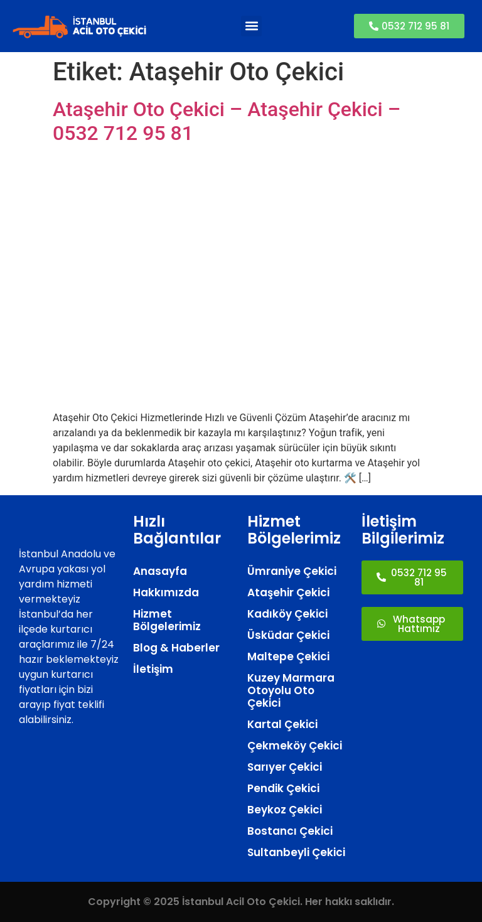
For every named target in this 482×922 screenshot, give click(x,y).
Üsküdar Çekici (288, 635)
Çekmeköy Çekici (294, 745)
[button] (251, 26)
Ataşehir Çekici (288, 592)
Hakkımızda (166, 592)
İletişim (153, 669)
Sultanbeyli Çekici (296, 852)
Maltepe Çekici (288, 656)
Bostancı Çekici (290, 831)
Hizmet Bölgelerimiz (167, 620)
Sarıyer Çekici (284, 767)
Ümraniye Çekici (291, 571)
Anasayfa (160, 571)
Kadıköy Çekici (287, 613)
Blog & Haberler (176, 647)
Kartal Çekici (282, 724)
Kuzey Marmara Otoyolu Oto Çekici (291, 690)
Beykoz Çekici (284, 809)
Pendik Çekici (283, 788)
